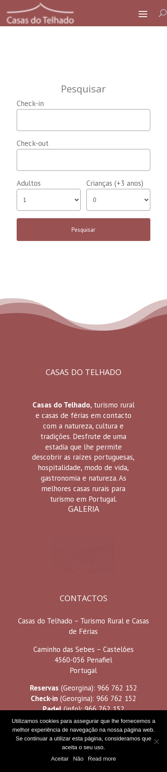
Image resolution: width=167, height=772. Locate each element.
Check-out (33, 143)
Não (78, 758)
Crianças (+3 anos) (114, 183)
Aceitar (59, 758)
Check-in (30, 103)
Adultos (29, 183)
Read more (102, 758)
